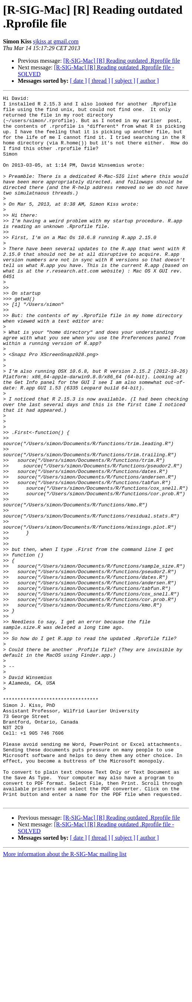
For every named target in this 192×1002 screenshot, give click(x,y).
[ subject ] (123, 81)
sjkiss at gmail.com (56, 41)
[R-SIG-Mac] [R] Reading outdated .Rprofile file (121, 61)
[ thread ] (99, 81)
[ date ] (78, 81)
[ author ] (148, 81)
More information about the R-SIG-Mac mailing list (64, 995)
